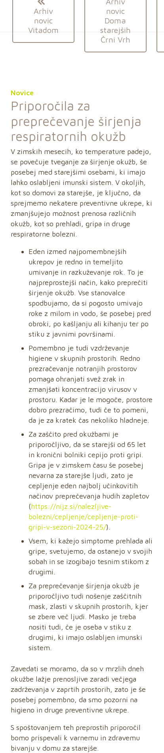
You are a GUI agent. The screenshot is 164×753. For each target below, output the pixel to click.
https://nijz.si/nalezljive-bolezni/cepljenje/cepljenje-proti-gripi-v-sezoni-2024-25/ (83, 516)
